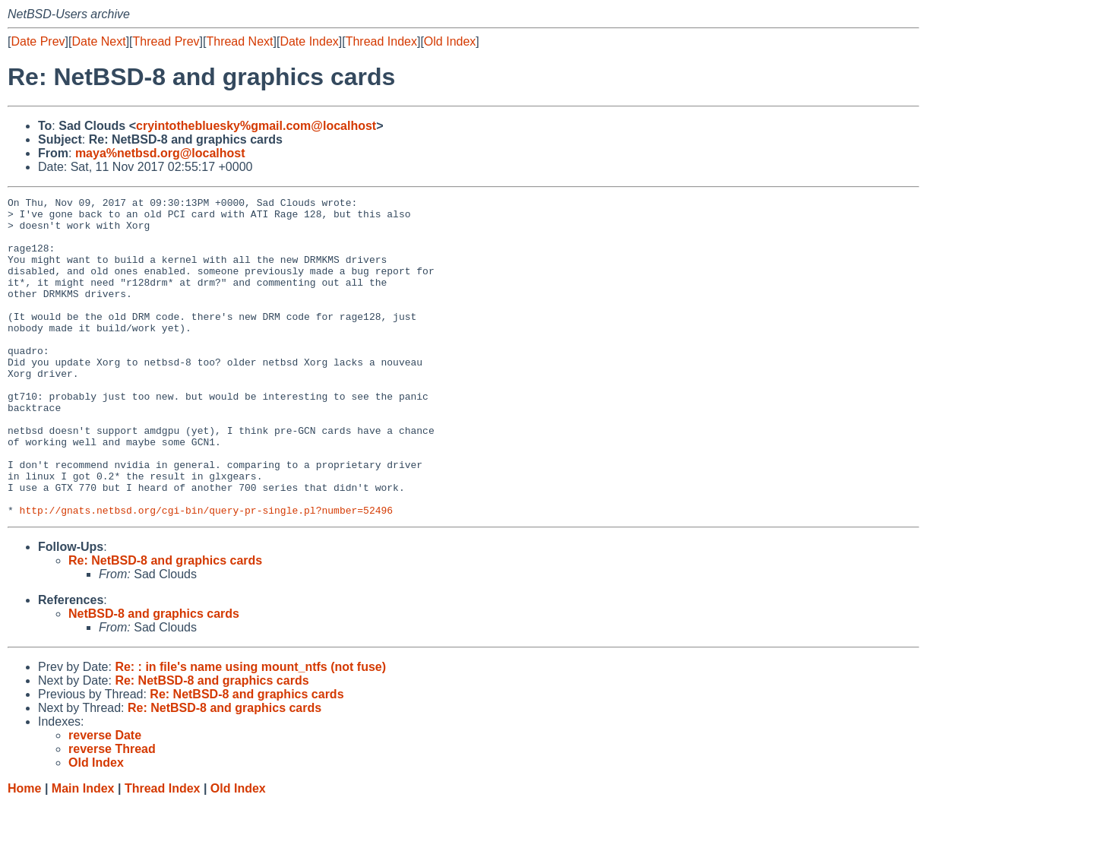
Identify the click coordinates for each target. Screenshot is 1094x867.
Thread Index (381, 41)
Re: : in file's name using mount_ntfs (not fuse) (250, 730)
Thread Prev (166, 41)
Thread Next (239, 41)
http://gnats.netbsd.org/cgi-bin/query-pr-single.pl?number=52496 (206, 574)
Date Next (98, 41)
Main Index (83, 852)
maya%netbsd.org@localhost (160, 153)
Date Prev (38, 41)
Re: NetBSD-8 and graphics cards (165, 624)
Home (24, 852)
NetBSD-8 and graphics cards (153, 677)
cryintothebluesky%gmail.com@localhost (256, 125)
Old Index (450, 41)
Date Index (309, 41)
